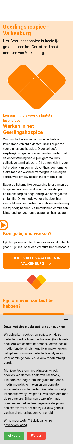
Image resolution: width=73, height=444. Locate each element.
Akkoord (14, 436)
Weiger (36, 436)
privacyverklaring (15, 425)
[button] (66, 7)
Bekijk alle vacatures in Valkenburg (37, 261)
